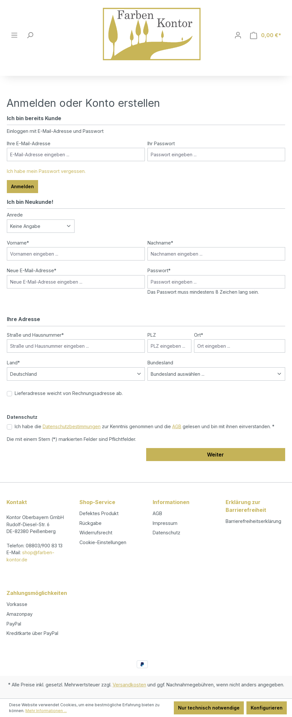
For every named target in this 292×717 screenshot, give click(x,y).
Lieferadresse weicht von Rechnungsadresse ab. (69, 393)
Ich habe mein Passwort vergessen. (46, 171)
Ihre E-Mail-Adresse (28, 143)
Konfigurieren (267, 707)
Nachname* (160, 243)
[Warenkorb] (265, 35)
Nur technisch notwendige (209, 707)
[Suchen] (30, 35)
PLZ (151, 335)
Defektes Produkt (98, 513)
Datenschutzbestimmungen (72, 426)
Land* (13, 362)
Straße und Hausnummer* (35, 335)
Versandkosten (129, 684)
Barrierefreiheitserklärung (253, 521)
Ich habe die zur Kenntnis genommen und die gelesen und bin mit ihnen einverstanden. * (144, 426)
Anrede (15, 215)
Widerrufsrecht (95, 532)
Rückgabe (90, 523)
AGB (176, 426)
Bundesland (160, 362)
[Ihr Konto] (238, 35)
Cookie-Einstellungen (102, 542)
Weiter (215, 454)
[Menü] (14, 35)
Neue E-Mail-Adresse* (31, 270)
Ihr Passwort (161, 143)
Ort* (198, 335)
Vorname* (18, 243)
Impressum (165, 523)
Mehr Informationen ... (46, 710)
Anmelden (22, 186)
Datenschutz (166, 532)
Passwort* (159, 270)
